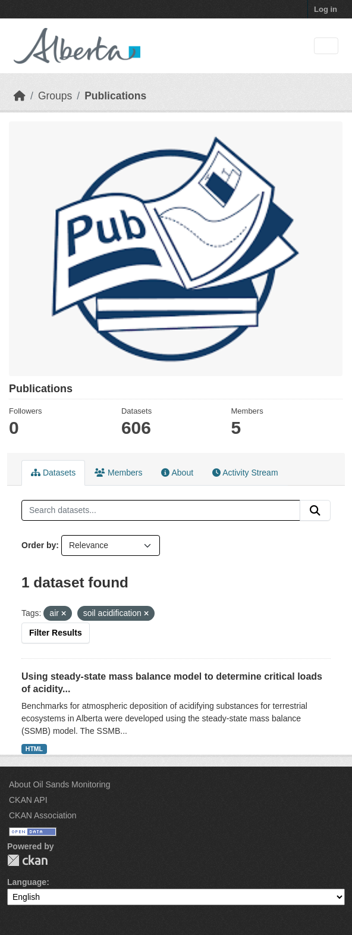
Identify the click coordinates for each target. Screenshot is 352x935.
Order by (38, 545)
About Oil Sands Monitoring (59, 784)
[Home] (20, 96)
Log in (325, 9)
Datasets (53, 472)
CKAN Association (43, 815)
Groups (55, 96)
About (177, 472)
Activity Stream (245, 472)
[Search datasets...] (160, 510)
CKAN (27, 860)
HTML (34, 748)
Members (118, 472)
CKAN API (28, 800)
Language (26, 882)
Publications (115, 96)
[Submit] (315, 510)
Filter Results (55, 632)
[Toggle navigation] (326, 46)
